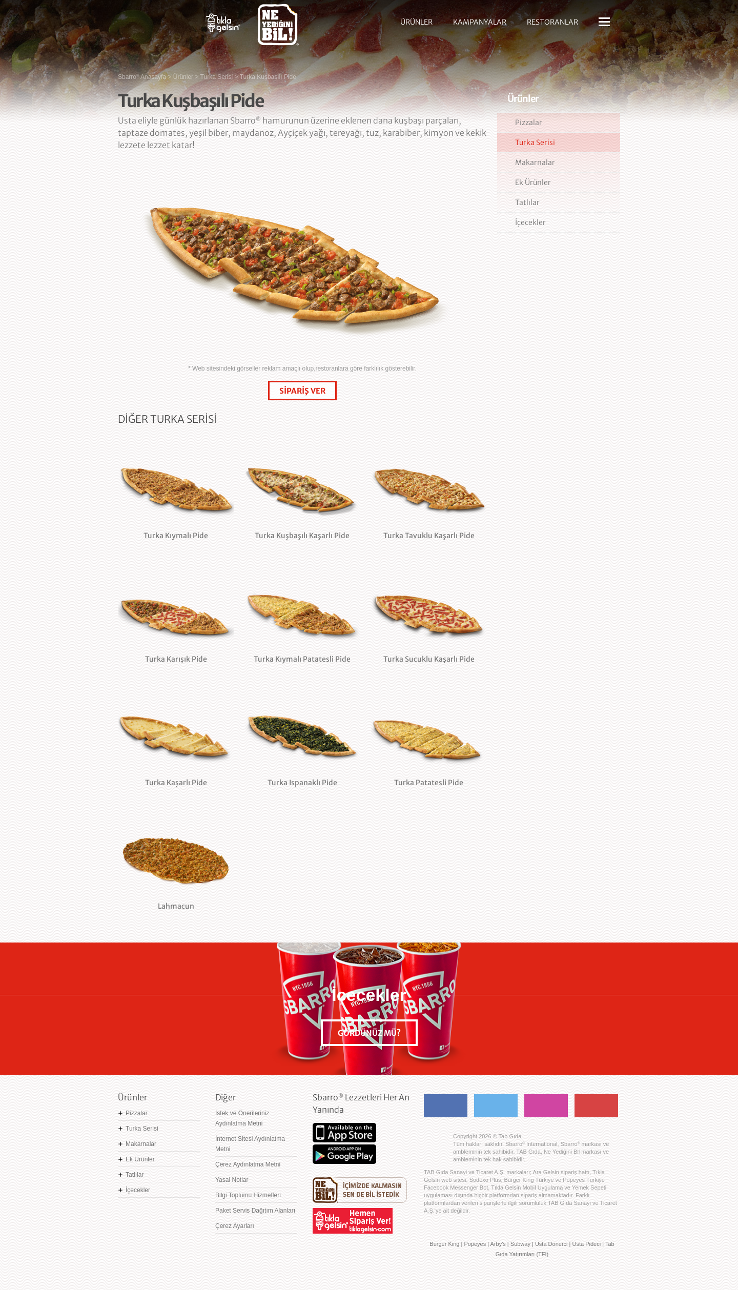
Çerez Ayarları (234, 1226)
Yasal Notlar (231, 1179)
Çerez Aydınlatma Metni (247, 1164)
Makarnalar (535, 162)
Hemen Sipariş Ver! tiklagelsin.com (353, 1221)
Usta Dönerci (551, 1244)
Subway (520, 1244)
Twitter (496, 1105)
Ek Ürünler (533, 182)
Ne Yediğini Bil (360, 1190)
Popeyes (475, 1244)
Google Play (344, 1154)
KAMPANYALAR (479, 22)
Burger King (444, 1244)
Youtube (596, 1105)
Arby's (498, 1244)
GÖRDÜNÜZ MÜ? (369, 1033)
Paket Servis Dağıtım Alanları (255, 1210)
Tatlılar (527, 202)
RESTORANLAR (552, 22)
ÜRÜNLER (416, 22)
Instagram (546, 1105)
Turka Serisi (535, 142)
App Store (344, 1132)
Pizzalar (528, 122)
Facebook (445, 1105)
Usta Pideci (586, 1244)
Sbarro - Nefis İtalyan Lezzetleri (153, 28)
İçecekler (530, 222)
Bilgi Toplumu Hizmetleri (248, 1195)
